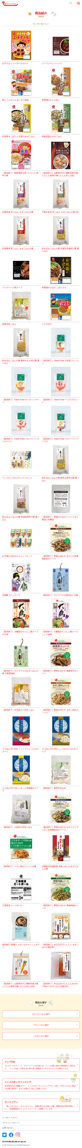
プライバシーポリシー (11, 1123)
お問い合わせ (7, 1128)
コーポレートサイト (10, 1118)
